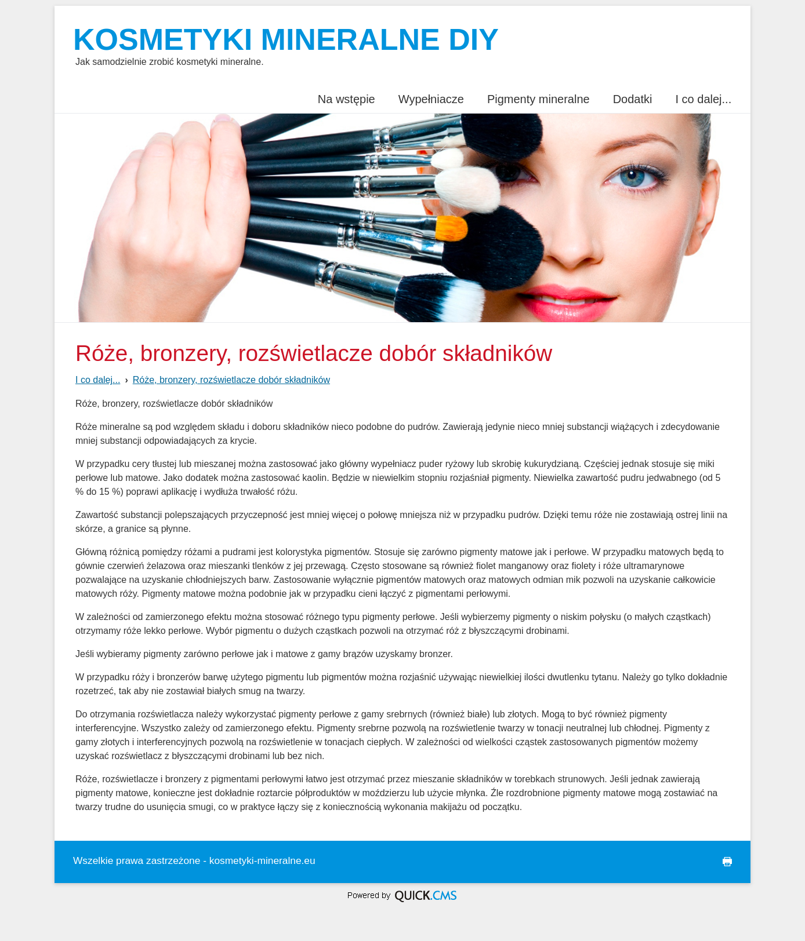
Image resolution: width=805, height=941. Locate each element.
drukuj (722, 862)
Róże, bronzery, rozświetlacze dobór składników (231, 380)
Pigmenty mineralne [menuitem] (538, 99)
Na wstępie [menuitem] (346, 99)
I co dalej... (97, 380)
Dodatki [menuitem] (632, 99)
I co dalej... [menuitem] (703, 99)
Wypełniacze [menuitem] (431, 99)
